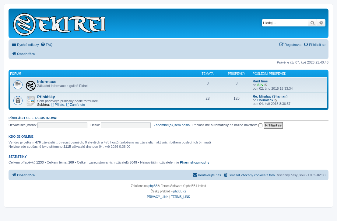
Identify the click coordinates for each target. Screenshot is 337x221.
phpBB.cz (179, 191)
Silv (260, 85)
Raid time (260, 81)
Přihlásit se (19, 118)
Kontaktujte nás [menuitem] (206, 175)
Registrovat (46, 118)
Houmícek (265, 100)
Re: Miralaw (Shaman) (270, 96)
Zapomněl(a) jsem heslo (172, 125)
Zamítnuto (75, 104)
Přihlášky (46, 97)
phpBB (153, 186)
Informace (46, 81)
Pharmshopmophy (194, 162)
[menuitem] (46, 44)
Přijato (57, 104)
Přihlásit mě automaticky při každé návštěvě (227, 125)
